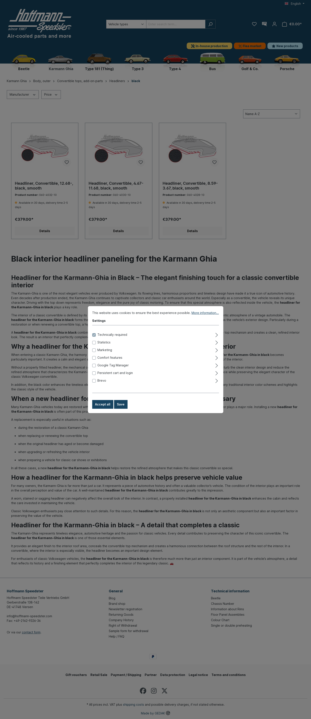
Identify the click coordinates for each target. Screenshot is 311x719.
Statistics (104, 346)
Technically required (112, 339)
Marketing (104, 354)
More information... (205, 317)
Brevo (101, 384)
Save (121, 408)
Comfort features (109, 362)
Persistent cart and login (115, 377)
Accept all (102, 408)
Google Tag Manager (113, 369)
